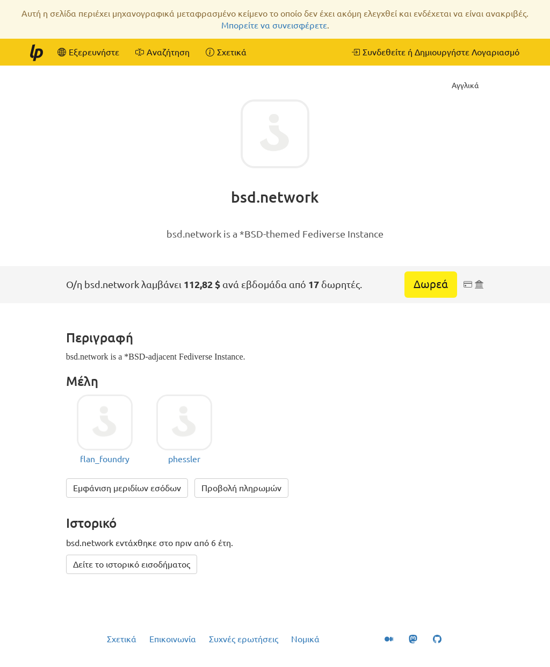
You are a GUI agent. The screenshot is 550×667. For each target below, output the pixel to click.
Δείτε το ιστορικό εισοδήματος (131, 564)
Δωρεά (431, 284)
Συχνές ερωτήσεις (243, 639)
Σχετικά (121, 639)
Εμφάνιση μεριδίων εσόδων (127, 488)
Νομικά (305, 639)
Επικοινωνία (172, 639)
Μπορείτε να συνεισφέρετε (274, 25)
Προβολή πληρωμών (241, 488)
